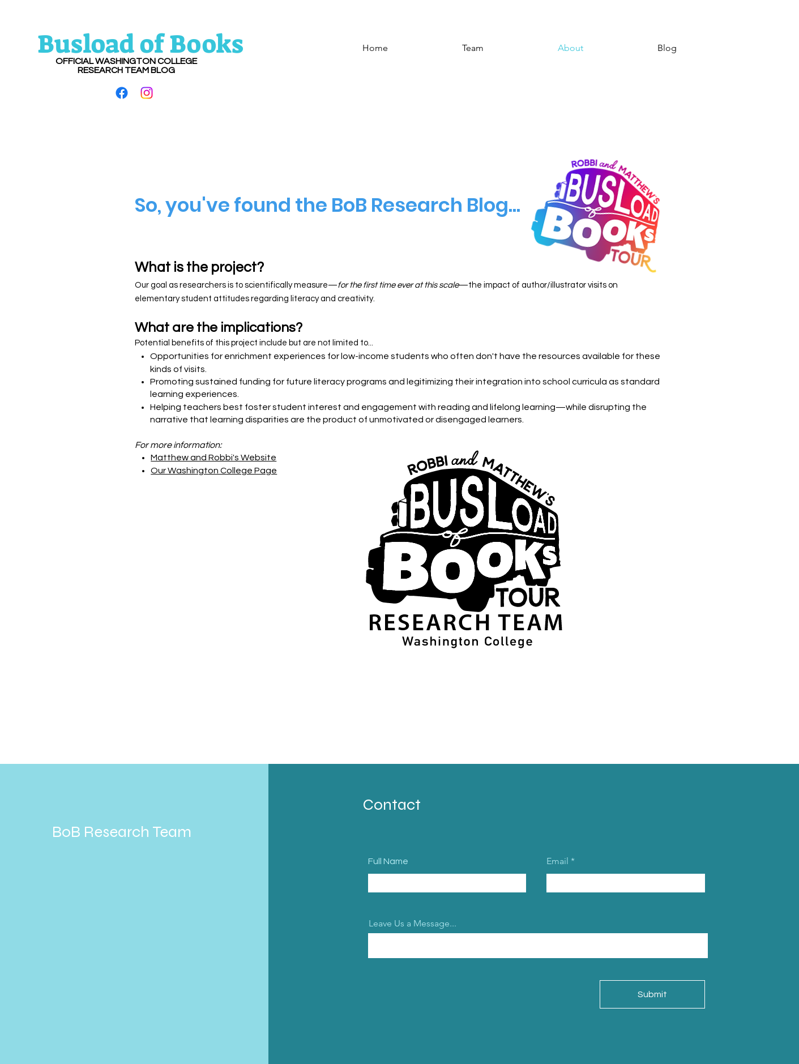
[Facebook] (122, 93)
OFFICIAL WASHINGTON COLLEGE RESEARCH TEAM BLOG (126, 66)
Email (557, 861)
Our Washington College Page (214, 470)
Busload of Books (140, 44)
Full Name (388, 861)
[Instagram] (147, 93)
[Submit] (652, 994)
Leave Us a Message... (412, 923)
